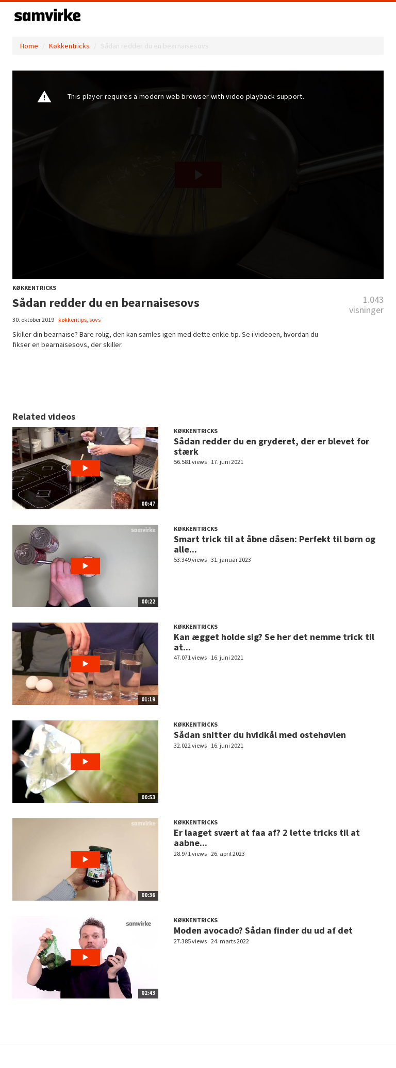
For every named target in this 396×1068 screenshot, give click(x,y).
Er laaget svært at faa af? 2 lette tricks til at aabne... (267, 837)
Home (29, 45)
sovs (95, 319)
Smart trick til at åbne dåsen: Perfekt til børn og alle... (274, 544)
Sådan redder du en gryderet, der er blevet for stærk (271, 446)
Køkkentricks (69, 45)
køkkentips (72, 319)
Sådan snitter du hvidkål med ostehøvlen (260, 734)
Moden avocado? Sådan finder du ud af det (263, 930)
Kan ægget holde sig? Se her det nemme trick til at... (274, 642)
